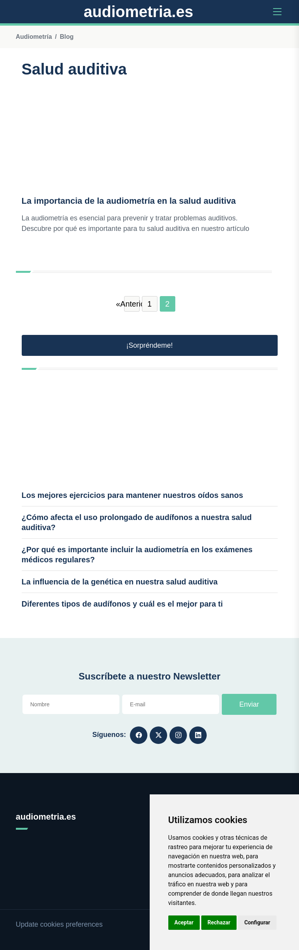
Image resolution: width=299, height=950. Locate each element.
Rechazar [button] (218, 922)
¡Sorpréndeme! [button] (149, 345)
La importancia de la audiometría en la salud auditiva (129, 201)
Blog (67, 36)
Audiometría (34, 36)
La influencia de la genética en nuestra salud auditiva (120, 581)
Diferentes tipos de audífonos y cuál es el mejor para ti (122, 604)
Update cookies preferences (59, 924)
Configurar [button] (257, 922)
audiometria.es (138, 11)
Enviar (249, 704)
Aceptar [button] (184, 922)
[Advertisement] (150, 137)
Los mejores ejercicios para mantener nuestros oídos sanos (132, 495)
